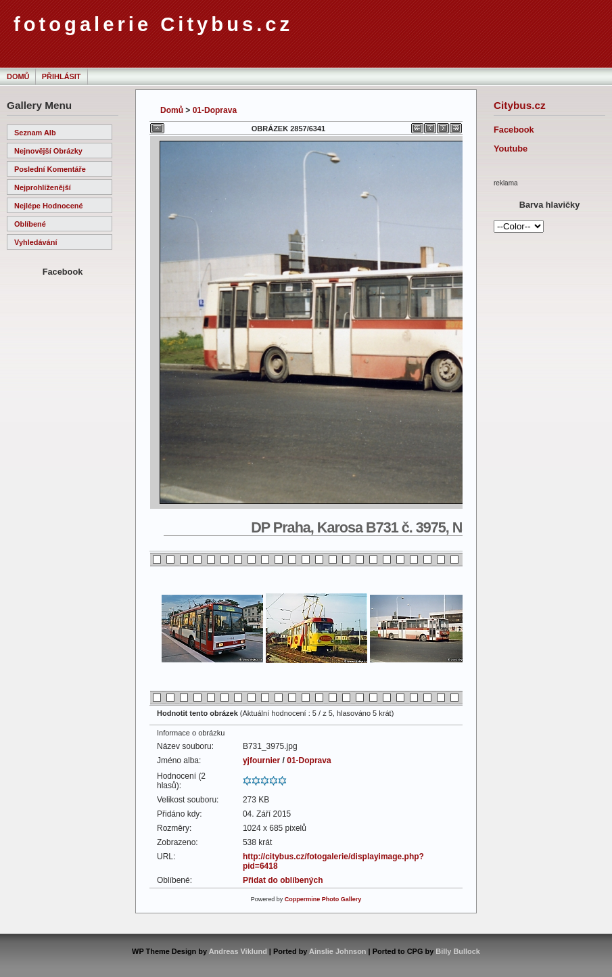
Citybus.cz (520, 105)
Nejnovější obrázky (48, 151)
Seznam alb (35, 133)
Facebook (514, 129)
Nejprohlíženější (42, 187)
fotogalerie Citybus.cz (153, 24)
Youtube (510, 148)
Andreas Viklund (238, 951)
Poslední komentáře (50, 169)
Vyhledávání (35, 242)
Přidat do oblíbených (283, 880)
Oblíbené (30, 224)
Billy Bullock (458, 951)
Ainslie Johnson (337, 951)
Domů (18, 76)
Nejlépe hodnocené (48, 206)
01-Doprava (215, 110)
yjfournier (261, 760)
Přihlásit (61, 76)
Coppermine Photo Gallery (323, 899)
